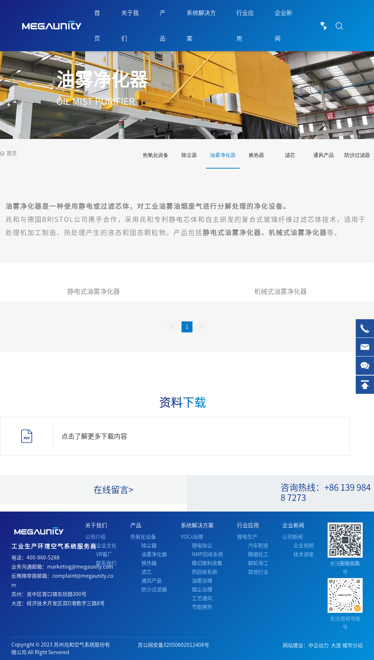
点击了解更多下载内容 (94, 436)
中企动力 (318, 645)
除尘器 (189, 155)
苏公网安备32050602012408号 (173, 645)
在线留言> (113, 489)
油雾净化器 (102, 79)
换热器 (256, 155)
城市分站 (352, 645)
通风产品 (323, 155)
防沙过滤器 (357, 155)
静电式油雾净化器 (93, 291)
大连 (336, 645)
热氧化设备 (155, 155)
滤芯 (290, 155)
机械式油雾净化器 (280, 291)
